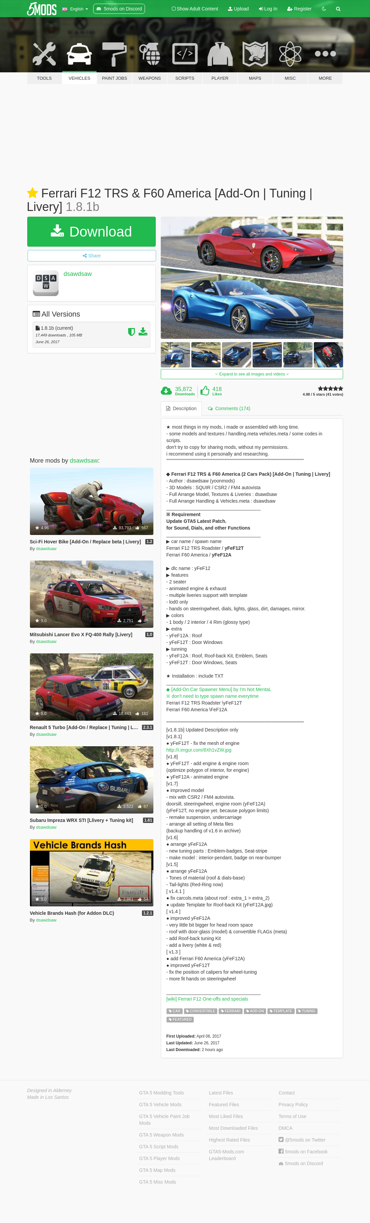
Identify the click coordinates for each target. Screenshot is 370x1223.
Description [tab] (181, 408)
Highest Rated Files (229, 1140)
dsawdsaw (78, 274)
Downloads (185, 394)
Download (91, 232)
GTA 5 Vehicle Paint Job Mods (164, 1120)
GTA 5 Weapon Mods (161, 1135)
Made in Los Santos (48, 1097)
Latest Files (221, 1092)
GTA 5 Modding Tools (161, 1092)
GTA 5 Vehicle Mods (160, 1104)
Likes (217, 394)
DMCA (285, 1128)
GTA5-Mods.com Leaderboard (226, 1155)
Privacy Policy (293, 1104)
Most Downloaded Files (233, 1128)
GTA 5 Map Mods (157, 1170)
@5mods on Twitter (302, 1140)
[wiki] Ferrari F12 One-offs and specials (207, 999)
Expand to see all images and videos (252, 374)
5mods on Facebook (303, 1152)
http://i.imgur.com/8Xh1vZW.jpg (198, 750)
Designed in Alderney (49, 1090)
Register (299, 8)
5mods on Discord (301, 1163)
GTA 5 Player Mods (159, 1158)
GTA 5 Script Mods (158, 1146)
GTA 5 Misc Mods (157, 1182)
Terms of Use (292, 1116)
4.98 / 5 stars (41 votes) (323, 394)
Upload (238, 8)
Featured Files (224, 1104)
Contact (287, 1092)
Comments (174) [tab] (229, 408)
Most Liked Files (226, 1116)
